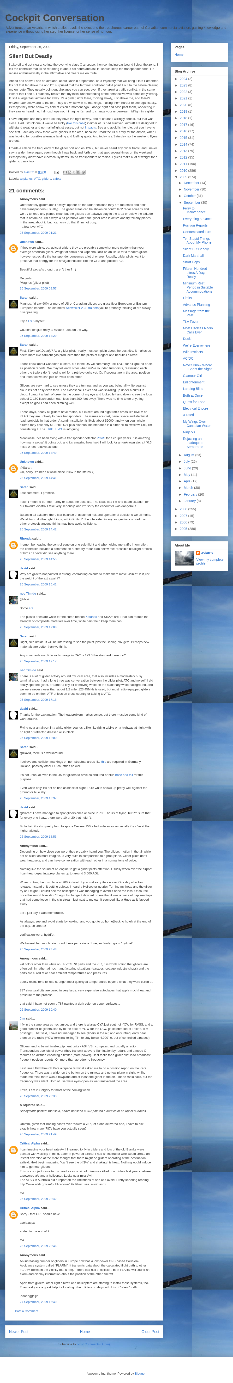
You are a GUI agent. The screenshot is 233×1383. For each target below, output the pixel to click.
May (187, 475)
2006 (184, 522)
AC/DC (188, 358)
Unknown (27, 242)
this (103, 761)
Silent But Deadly (196, 249)
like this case (76, 123)
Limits (187, 298)
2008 (184, 509)
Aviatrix (207, 553)
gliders (46, 178)
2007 (184, 516)
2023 (184, 85)
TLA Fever (190, 322)
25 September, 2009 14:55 (38, 559)
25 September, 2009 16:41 (38, 584)
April (187, 481)
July (187, 461)
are (31, 608)
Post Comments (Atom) (94, 1344)
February (191, 494)
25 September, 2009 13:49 (38, 453)
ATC (37, 178)
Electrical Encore (195, 408)
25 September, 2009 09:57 (38, 288)
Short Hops (191, 262)
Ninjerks (189, 432)
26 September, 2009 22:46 (38, 1246)
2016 (184, 131)
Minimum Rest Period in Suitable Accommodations (198, 287)
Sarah (24, 297)
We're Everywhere (196, 345)
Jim (22, 1018)
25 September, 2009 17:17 (38, 661)
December (192, 183)
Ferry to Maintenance (194, 210)
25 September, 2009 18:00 (38, 738)
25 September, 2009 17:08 (38, 627)
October (190, 196)
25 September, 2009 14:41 (38, 478)
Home (85, 1332)
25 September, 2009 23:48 (38, 949)
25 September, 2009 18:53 (38, 836)
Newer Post (19, 1332)
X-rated (188, 415)
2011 (184, 164)
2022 (184, 92)
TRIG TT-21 (54, 429)
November (192, 189)
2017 (184, 125)
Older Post (150, 1332)
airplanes (26, 178)
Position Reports (195, 225)
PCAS (101, 438)
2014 (184, 144)
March (189, 488)
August (189, 455)
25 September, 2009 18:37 (38, 798)
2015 (184, 138)
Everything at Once (197, 219)
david (24, 568)
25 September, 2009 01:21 (38, 232)
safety (57, 178)
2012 (184, 157)
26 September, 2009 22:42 (38, 1199)
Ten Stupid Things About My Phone (197, 241)
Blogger (140, 1373)
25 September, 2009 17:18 (38, 699)
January (190, 501)
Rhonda (25, 538)
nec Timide (28, 593)
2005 (184, 529)
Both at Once (193, 395)
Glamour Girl (192, 376)
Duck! (187, 339)
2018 (184, 118)
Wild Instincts (193, 352)
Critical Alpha (30, 1143)
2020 (184, 105)
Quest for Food (194, 402)
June (188, 468)
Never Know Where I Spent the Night (197, 367)
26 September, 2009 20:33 (38, 1096)
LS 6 (31, 321)
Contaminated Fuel (197, 232)
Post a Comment (26, 1311)
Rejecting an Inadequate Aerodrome (193, 443)
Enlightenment (193, 382)
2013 (184, 151)
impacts (90, 127)
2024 (184, 79)
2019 (184, 111)
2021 (184, 98)
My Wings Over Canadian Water (197, 424)
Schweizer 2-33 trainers (82, 308)
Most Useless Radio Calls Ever (198, 330)
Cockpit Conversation (54, 17)
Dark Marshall (193, 256)
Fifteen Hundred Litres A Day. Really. (195, 273)
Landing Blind (193, 389)
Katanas (91, 617)
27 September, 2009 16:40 (38, 1302)
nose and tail (124, 775)
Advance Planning (196, 305)
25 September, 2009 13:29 (38, 336)
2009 (184, 177)
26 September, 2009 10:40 (38, 1009)
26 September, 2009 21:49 (38, 1134)
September (192, 202)
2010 (184, 170)
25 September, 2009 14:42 (38, 529)
